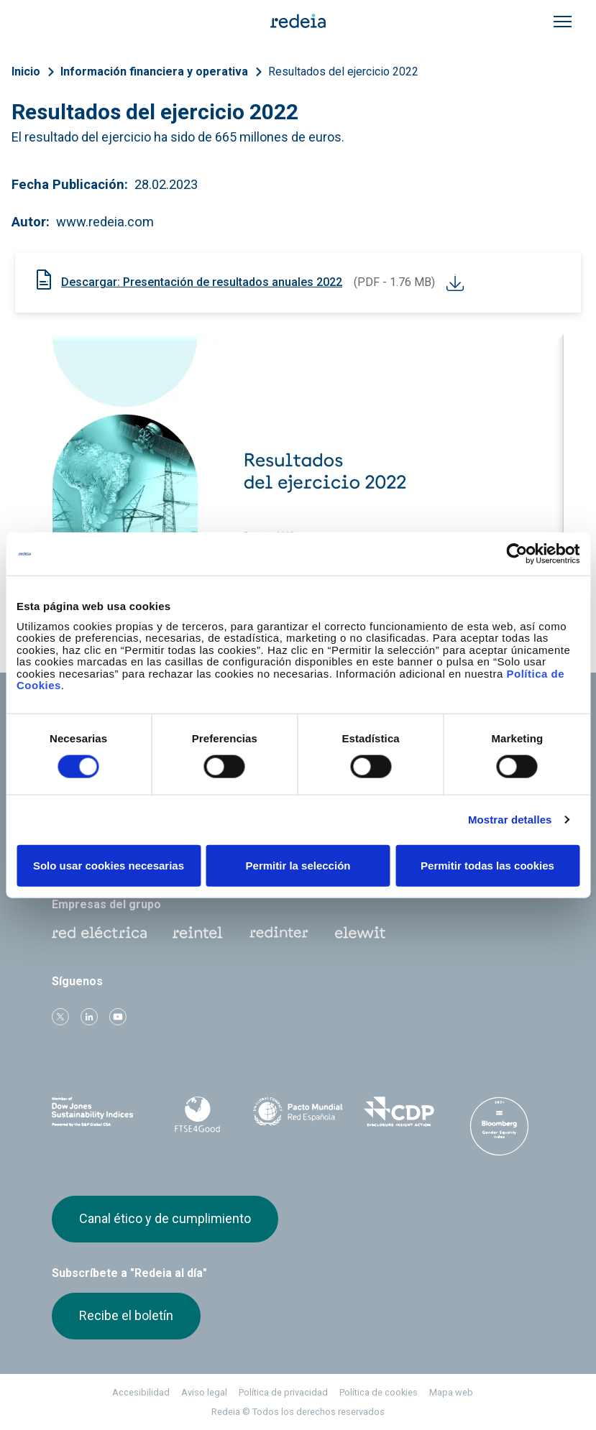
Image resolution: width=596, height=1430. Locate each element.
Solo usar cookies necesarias (108, 865)
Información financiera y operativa (154, 71)
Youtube (118, 1016)
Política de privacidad (283, 1392)
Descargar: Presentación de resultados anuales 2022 (201, 282)
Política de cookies (378, 1392)
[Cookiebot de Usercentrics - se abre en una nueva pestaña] (516, 554)
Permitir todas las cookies (487, 865)
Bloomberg (499, 1126)
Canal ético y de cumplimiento (165, 1218)
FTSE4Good (197, 1115)
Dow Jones (96, 1112)
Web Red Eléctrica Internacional (279, 932)
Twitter (60, 1016)
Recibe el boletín (126, 1315)
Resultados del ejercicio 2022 (343, 71)
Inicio (26, 71)
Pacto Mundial (297, 1112)
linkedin (89, 1016)
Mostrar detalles (510, 819)
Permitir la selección (298, 865)
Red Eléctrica (99, 932)
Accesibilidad (141, 1392)
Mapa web (451, 1392)
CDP (399, 1112)
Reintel (198, 932)
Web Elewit (360, 932)
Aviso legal (204, 1392)
